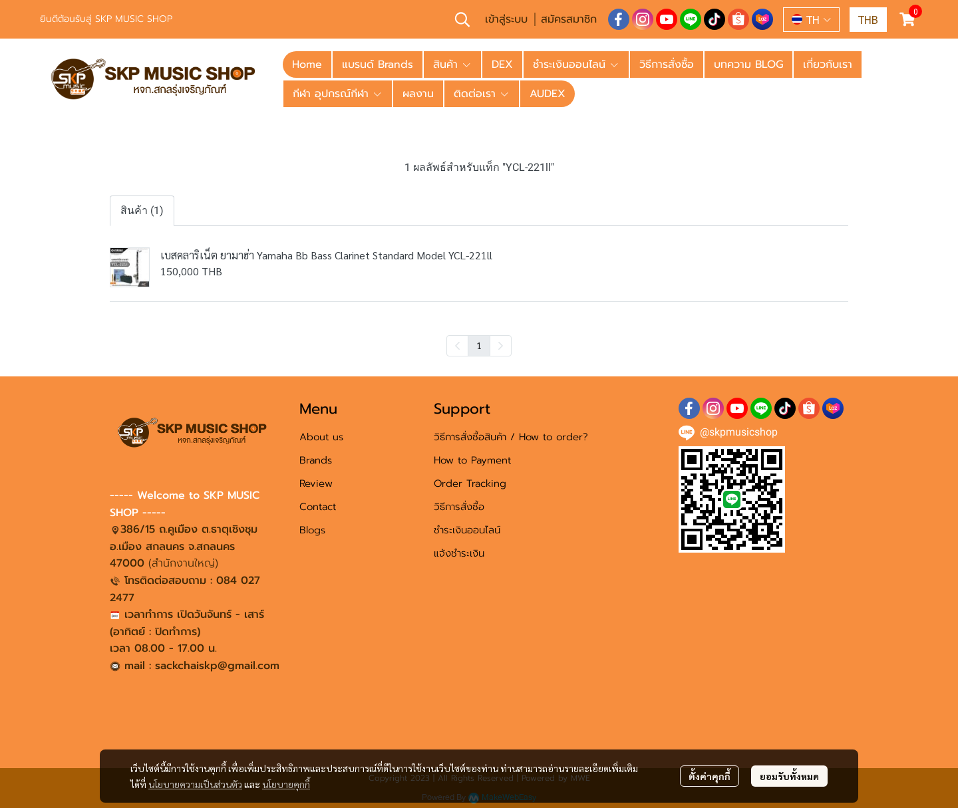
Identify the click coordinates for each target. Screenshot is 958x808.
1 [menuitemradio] (479, 345)
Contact (317, 506)
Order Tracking (470, 483)
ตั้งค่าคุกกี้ (709, 776)
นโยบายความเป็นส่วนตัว (195, 784)
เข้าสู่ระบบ (506, 19)
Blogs (312, 530)
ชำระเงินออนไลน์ (467, 530)
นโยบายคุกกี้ (286, 784)
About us (321, 437)
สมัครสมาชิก (569, 19)
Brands (315, 460)
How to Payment (472, 460)
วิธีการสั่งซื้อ (459, 506)
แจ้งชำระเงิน (459, 553)
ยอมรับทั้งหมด (789, 776)
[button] (462, 19)
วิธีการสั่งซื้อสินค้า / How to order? (511, 437)
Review (316, 483)
